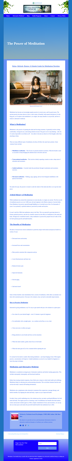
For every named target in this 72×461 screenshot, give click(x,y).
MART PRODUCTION (37, 106)
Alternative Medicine (18, 16)
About (46, 16)
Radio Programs (36, 16)
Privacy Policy (62, 16)
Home (8, 16)
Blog (28, 16)
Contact (53, 16)
